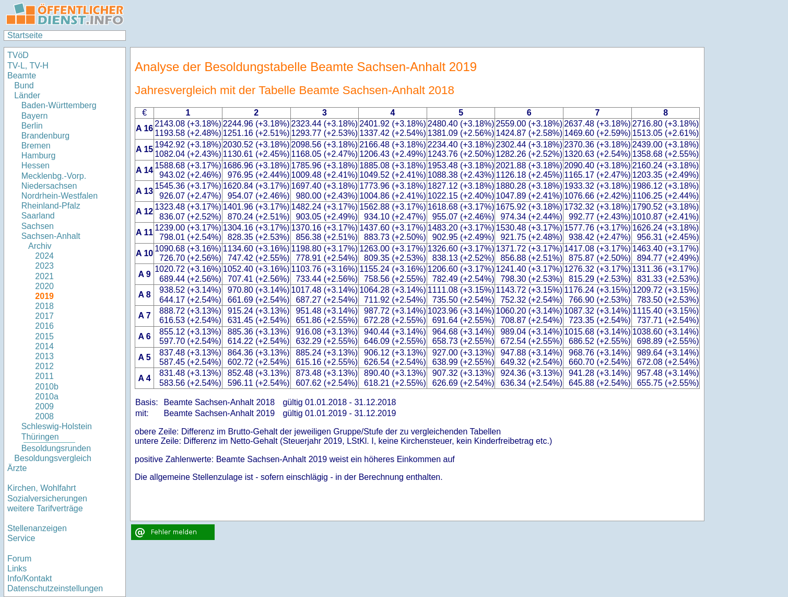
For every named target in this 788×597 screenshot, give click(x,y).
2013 (44, 356)
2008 (44, 416)
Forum (19, 558)
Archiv (39, 246)
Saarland (38, 215)
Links (17, 568)
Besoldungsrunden (56, 448)
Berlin (32, 125)
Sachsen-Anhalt (50, 236)
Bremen (36, 145)
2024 (44, 255)
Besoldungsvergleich (52, 458)
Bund (23, 85)
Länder (27, 95)
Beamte (21, 75)
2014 (44, 346)
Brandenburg (45, 135)
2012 (44, 366)
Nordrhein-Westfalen (59, 195)
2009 (44, 406)
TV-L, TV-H (28, 65)
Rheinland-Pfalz (50, 205)
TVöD (18, 55)
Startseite (25, 35)
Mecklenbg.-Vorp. (54, 175)
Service (21, 538)
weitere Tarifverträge (45, 508)
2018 (44, 306)
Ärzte (17, 468)
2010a (46, 396)
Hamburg (38, 155)
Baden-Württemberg (59, 105)
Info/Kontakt (29, 578)
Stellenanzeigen (37, 528)
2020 (44, 286)
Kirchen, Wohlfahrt (41, 488)
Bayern (34, 115)
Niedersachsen (49, 185)
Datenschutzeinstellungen (55, 588)
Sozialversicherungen (47, 498)
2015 (44, 336)
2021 (44, 276)
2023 (44, 265)
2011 (44, 376)
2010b (46, 386)
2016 (44, 326)
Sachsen (37, 226)
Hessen (35, 165)
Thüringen (40, 436)
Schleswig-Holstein (56, 426)
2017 (44, 316)
